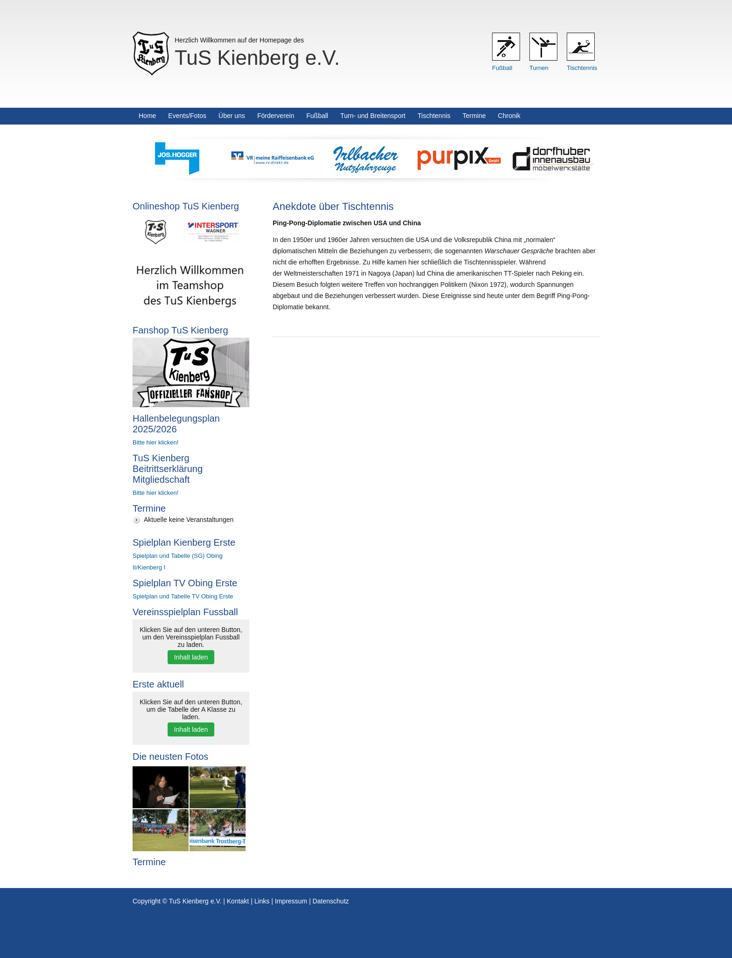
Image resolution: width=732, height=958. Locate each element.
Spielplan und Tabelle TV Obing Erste (183, 596)
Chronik (509, 115)
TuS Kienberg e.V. (257, 57)
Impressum (291, 901)
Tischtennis (582, 67)
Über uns (231, 115)
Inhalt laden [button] (191, 657)
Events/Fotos (187, 115)
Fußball (502, 67)
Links (262, 901)
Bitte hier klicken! (155, 442)
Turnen (539, 67)
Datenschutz (330, 901)
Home (147, 115)
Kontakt (238, 901)
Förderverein (275, 115)
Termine (474, 115)
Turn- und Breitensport (373, 115)
